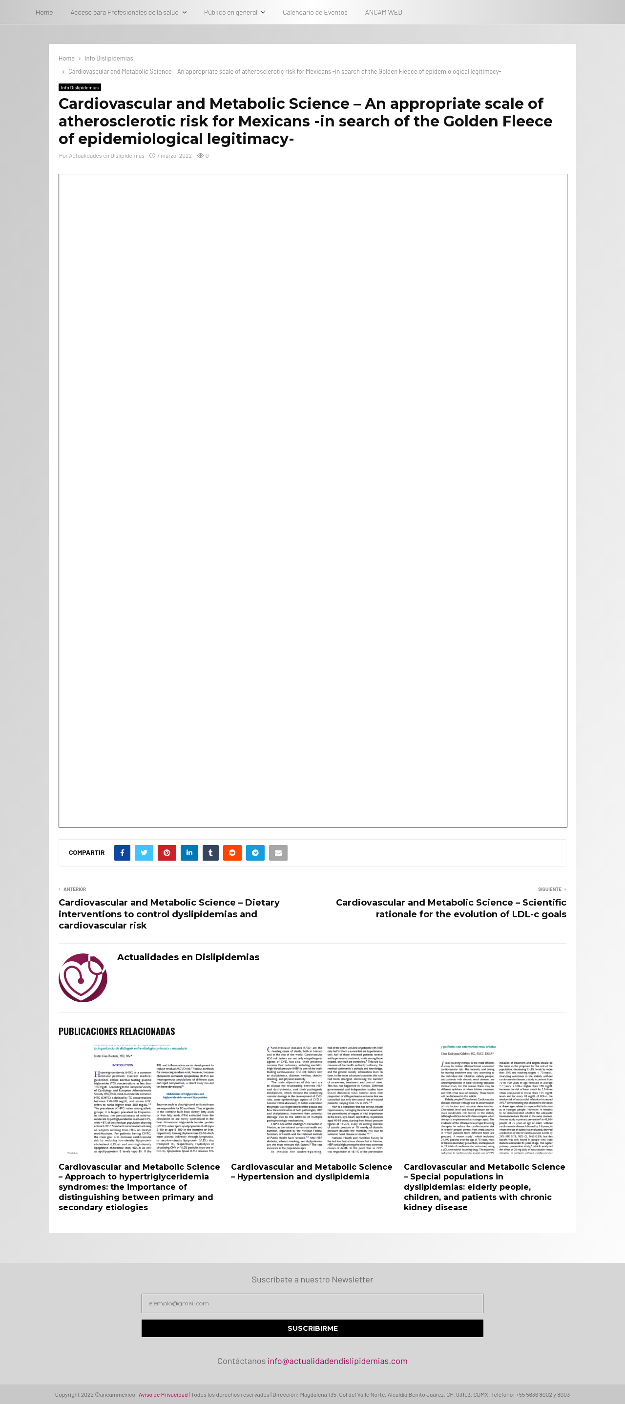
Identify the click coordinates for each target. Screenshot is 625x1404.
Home (44, 12)
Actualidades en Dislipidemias (107, 155)
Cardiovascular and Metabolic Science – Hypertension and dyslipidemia (312, 1172)
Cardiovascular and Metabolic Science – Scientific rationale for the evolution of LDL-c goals (451, 908)
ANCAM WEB (383, 12)
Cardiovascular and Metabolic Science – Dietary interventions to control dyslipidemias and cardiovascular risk (169, 914)
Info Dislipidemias (80, 87)
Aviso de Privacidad (163, 1394)
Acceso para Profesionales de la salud (125, 12)
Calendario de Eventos (315, 12)
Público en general (230, 12)
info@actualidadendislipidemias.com (338, 1360)
